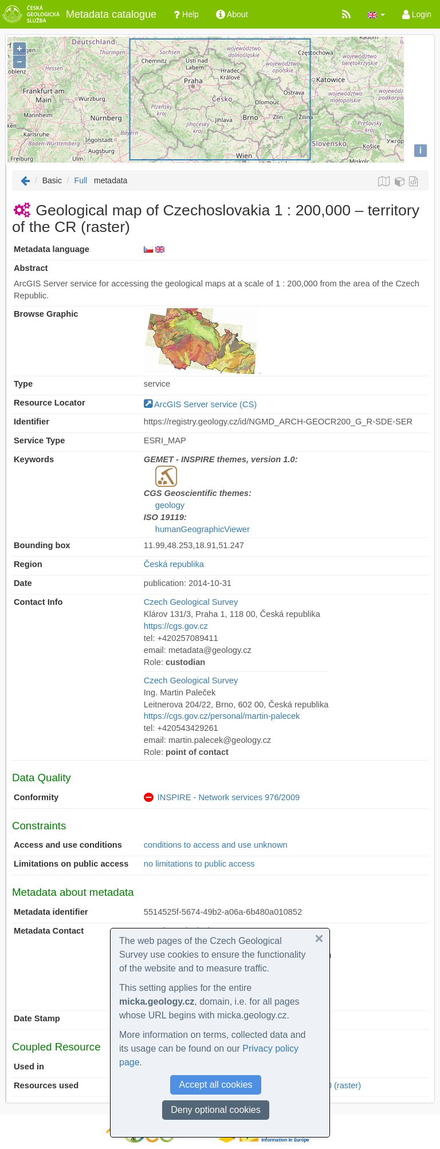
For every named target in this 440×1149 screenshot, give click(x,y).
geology (169, 505)
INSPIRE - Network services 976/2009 (229, 797)
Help (186, 14)
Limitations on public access (71, 863)
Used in (29, 1066)
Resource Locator (49, 402)
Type (23, 383)
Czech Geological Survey (191, 602)
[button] (376, 14)
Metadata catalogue (78, 14)
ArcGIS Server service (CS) (200, 404)
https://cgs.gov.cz (176, 626)
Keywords (34, 459)
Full (81, 180)
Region (28, 564)
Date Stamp (37, 1018)
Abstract (31, 268)
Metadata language (51, 249)
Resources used (46, 1085)
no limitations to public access (199, 863)
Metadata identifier (51, 911)
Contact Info (38, 602)
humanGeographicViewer (202, 529)
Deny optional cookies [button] (216, 1110)
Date (23, 583)
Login (416, 14)
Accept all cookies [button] (215, 1084)
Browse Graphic (46, 313)
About (232, 14)
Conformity (36, 797)
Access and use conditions (68, 844)
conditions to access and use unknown (216, 844)
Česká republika (174, 564)
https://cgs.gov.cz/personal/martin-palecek (222, 716)
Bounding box (42, 545)
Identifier (31, 421)
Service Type (39, 440)
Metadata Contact (49, 930)
